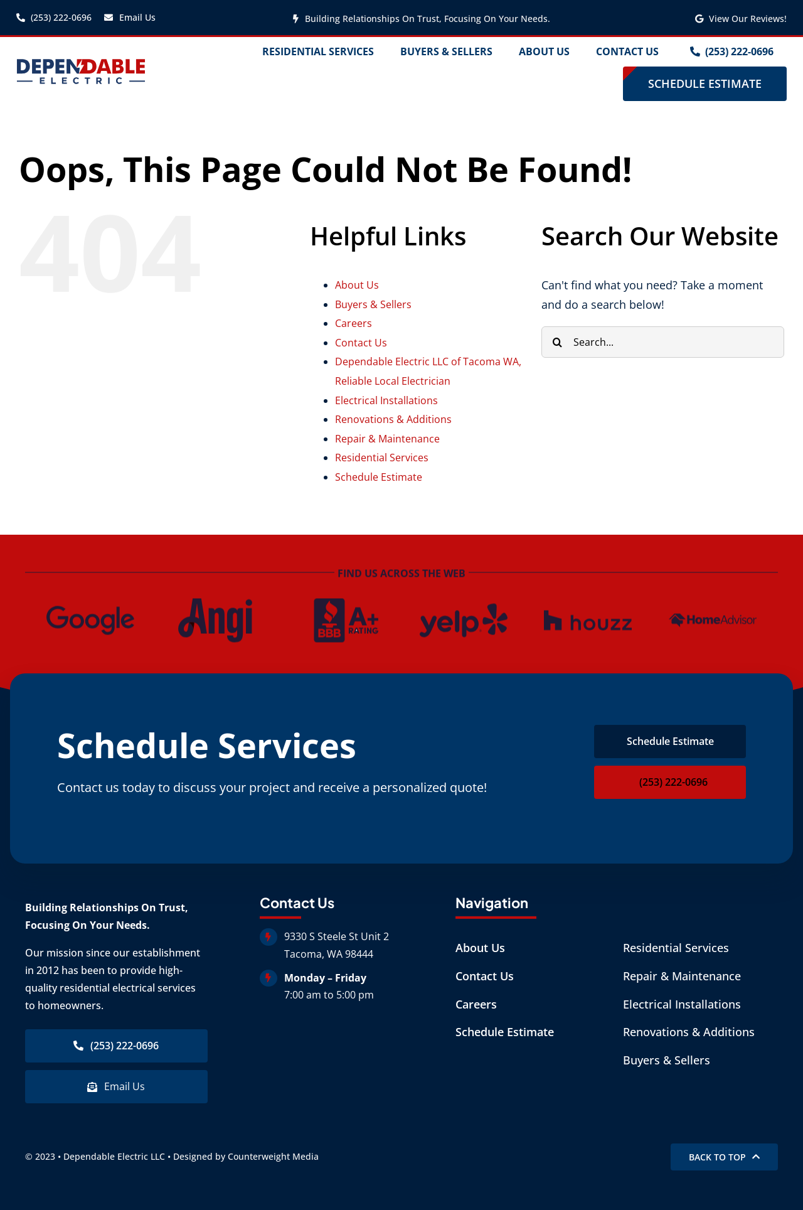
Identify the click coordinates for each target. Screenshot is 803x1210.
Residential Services (381, 457)
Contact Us (361, 343)
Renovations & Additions (393, 419)
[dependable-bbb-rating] (339, 600)
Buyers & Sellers (373, 304)
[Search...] (662, 342)
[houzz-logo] (588, 600)
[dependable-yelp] (464, 600)
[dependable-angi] (215, 600)
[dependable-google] (90, 600)
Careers (353, 323)
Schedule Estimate (378, 477)
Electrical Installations (386, 400)
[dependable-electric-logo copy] (81, 63)
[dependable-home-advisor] (713, 600)
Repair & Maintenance (387, 439)
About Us (357, 285)
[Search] (557, 342)
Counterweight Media (273, 1156)
